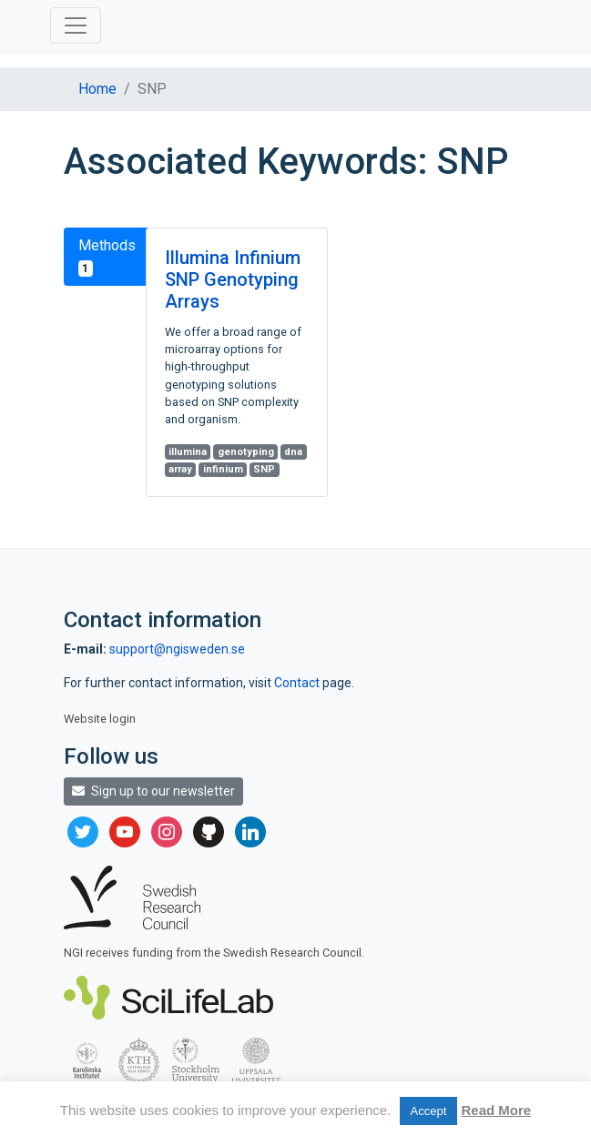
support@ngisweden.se (177, 649)
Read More (496, 1110)
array (180, 469)
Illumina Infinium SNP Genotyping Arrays (233, 279)
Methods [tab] (107, 257)
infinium (223, 469)
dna (293, 452)
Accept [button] (429, 1111)
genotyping (246, 452)
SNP (264, 469)
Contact (298, 682)
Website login (100, 718)
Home (97, 88)
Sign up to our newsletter (153, 791)
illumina (187, 452)
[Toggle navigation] (75, 25)
